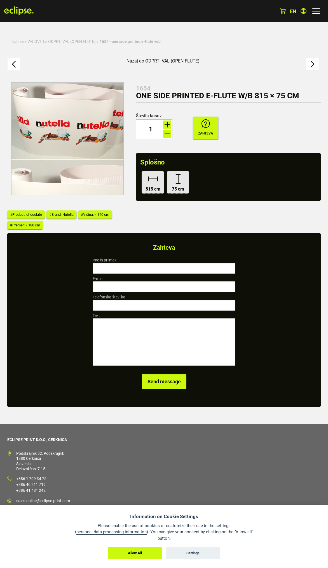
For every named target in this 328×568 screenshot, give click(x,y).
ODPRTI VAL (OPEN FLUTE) (72, 41)
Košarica (283, 11)
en (293, 11)
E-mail (98, 278)
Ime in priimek (104, 260)
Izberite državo (303, 11)
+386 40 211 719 (31, 484)
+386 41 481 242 (31, 490)
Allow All (135, 553)
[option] (67, 138)
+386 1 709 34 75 (31, 478)
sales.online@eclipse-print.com (43, 501)
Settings (193, 553)
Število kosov (148, 116)
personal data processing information (111, 531)
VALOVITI (35, 41)
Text (96, 315)
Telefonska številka (109, 297)
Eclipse (17, 41)
